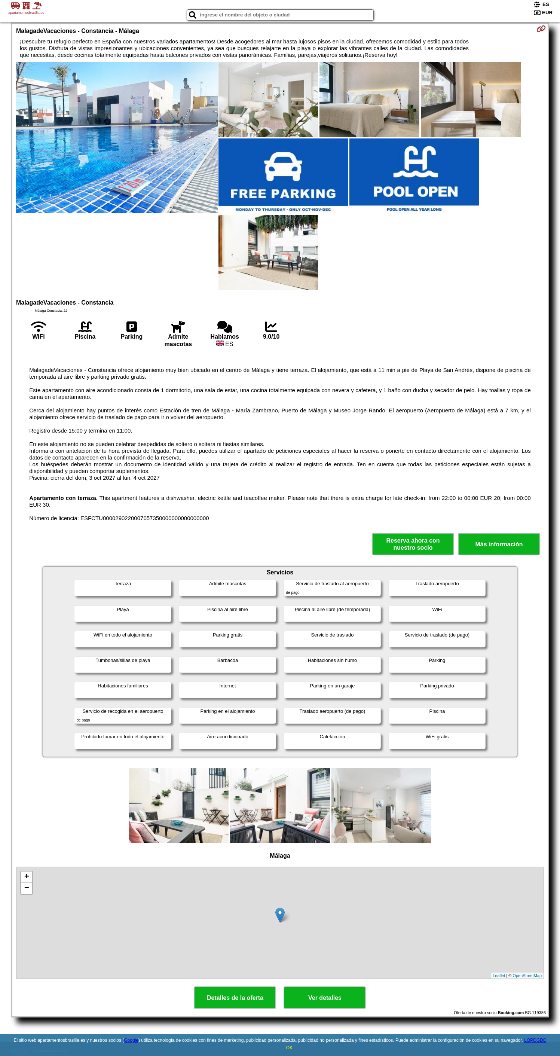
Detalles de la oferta (235, 998)
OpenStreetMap (527, 975)
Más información (499, 544)
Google (131, 1040)
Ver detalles (325, 998)
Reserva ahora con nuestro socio (413, 544)
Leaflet (499, 975)
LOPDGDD (535, 1040)
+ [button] (26, 877)
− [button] (26, 888)
